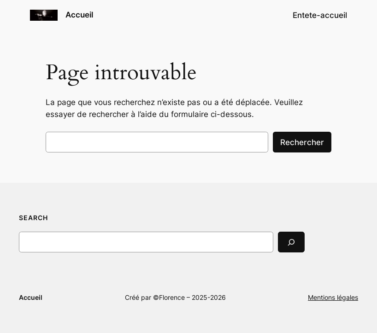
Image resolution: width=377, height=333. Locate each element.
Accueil (79, 14)
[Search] (291, 242)
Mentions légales (333, 297)
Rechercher (302, 142)
